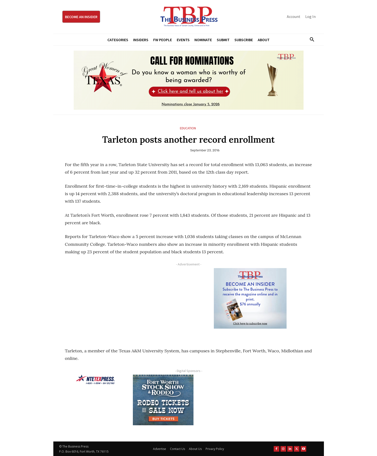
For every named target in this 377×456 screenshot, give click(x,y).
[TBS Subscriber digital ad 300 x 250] (250, 298)
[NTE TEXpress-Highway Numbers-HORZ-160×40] (95, 379)
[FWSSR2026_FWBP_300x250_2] (163, 400)
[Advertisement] (124, 302)
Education (187, 128)
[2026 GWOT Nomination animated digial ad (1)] (188, 80)
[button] (310, 40)
